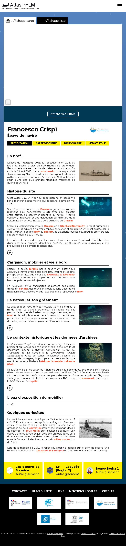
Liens (60, 491)
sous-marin (47, 171)
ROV (37, 231)
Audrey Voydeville (55, 533)
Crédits (108, 491)
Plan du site (42, 491)
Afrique (45, 361)
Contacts (20, 491)
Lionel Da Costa (88, 533)
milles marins (62, 439)
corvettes (35, 428)
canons (23, 288)
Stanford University (72, 226)
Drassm (45, 209)
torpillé (33, 268)
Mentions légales (83, 491)
